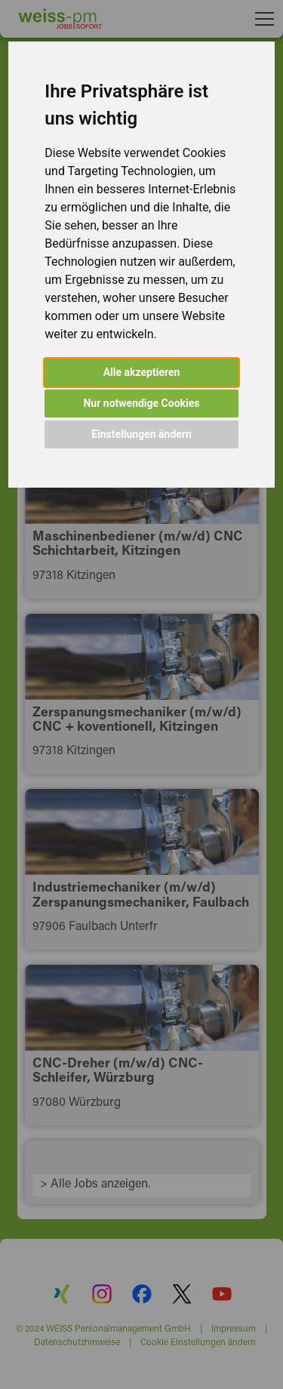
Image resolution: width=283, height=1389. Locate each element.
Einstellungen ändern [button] (141, 434)
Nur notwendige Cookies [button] (141, 403)
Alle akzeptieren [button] (141, 372)
